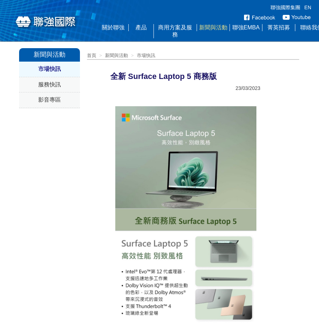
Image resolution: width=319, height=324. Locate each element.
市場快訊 (49, 69)
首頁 (91, 55)
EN (307, 7)
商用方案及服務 (175, 31)
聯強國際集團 (285, 7)
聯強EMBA (246, 27)
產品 (141, 27)
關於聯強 (113, 27)
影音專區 (49, 100)
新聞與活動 (213, 27)
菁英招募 (278, 27)
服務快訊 (49, 84)
